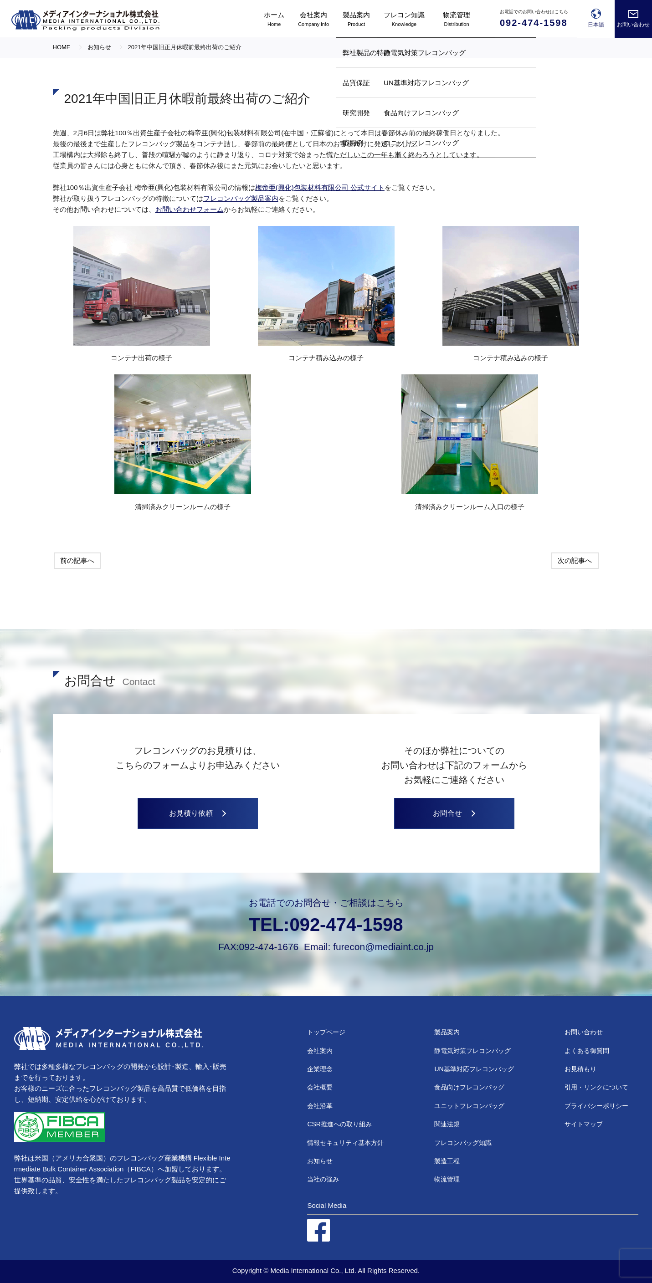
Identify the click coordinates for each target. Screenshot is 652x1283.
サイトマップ (584, 1124)
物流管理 (447, 1179)
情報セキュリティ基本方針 (345, 1142)
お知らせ (320, 1161)
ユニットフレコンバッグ (469, 1105)
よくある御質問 (587, 1050)
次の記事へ (575, 560)
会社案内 (320, 1050)
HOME (62, 47)
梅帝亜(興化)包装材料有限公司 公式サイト (320, 187)
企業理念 (320, 1069)
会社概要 (320, 1087)
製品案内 (447, 1032)
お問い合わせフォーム (189, 209)
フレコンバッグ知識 (463, 1142)
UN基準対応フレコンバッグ (473, 1069)
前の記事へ (77, 560)
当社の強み (323, 1179)
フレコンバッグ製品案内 (240, 198)
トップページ (326, 1032)
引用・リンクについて (596, 1087)
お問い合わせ (584, 1032)
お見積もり (580, 1069)
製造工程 (447, 1161)
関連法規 (447, 1124)
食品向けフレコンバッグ (469, 1087)
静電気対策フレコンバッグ (472, 1050)
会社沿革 (320, 1105)
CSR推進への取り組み (339, 1124)
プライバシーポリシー (596, 1105)
